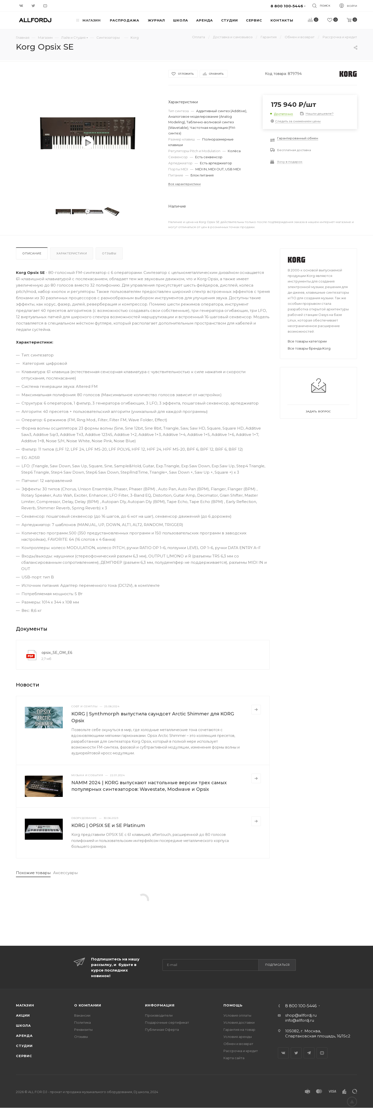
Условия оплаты (237, 1015)
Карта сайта (233, 1058)
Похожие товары (33, 872)
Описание (31, 253)
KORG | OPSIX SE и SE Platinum (108, 825)
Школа (23, 1025)
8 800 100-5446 (301, 1006)
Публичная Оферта (162, 1030)
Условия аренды (237, 1037)
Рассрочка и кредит (240, 1051)
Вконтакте (283, 1052)
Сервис (24, 1056)
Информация (160, 1005)
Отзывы (109, 253)
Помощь (233, 1005)
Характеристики (71, 253)
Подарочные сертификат (167, 1022)
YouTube (322, 1052)
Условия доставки (239, 1022)
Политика (82, 1022)
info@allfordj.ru (299, 1020)
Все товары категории (307, 341)
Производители (159, 1015)
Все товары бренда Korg (309, 348)
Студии (24, 1046)
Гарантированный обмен (297, 138)
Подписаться (277, 964)
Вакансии (82, 1015)
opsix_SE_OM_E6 (57, 652)
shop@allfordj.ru (301, 1015)
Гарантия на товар (239, 1030)
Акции (23, 1015)
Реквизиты (83, 1030)
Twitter (296, 1052)
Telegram (309, 1052)
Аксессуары (65, 872)
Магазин (25, 1005)
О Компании (87, 1005)
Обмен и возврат (238, 1044)
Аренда (24, 1036)
